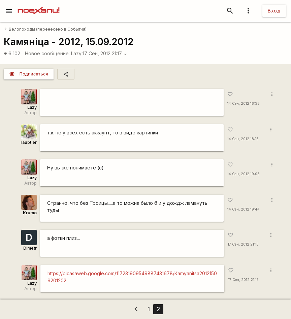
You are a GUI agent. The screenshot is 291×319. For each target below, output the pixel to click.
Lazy (76, 53)
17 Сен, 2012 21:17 (105, 53)
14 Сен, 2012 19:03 (243, 174)
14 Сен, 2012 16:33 (243, 103)
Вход (274, 10)
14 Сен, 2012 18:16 (243, 139)
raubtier (29, 142)
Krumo (30, 212)
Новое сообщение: (47, 53)
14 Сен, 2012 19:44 (243, 209)
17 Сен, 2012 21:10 (243, 244)
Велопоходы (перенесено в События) (45, 29)
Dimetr (30, 248)
